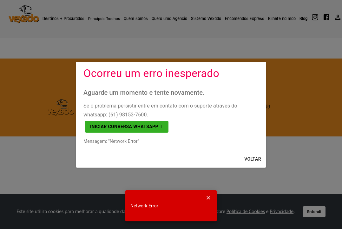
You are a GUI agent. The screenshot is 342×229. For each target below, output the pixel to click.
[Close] (208, 198)
